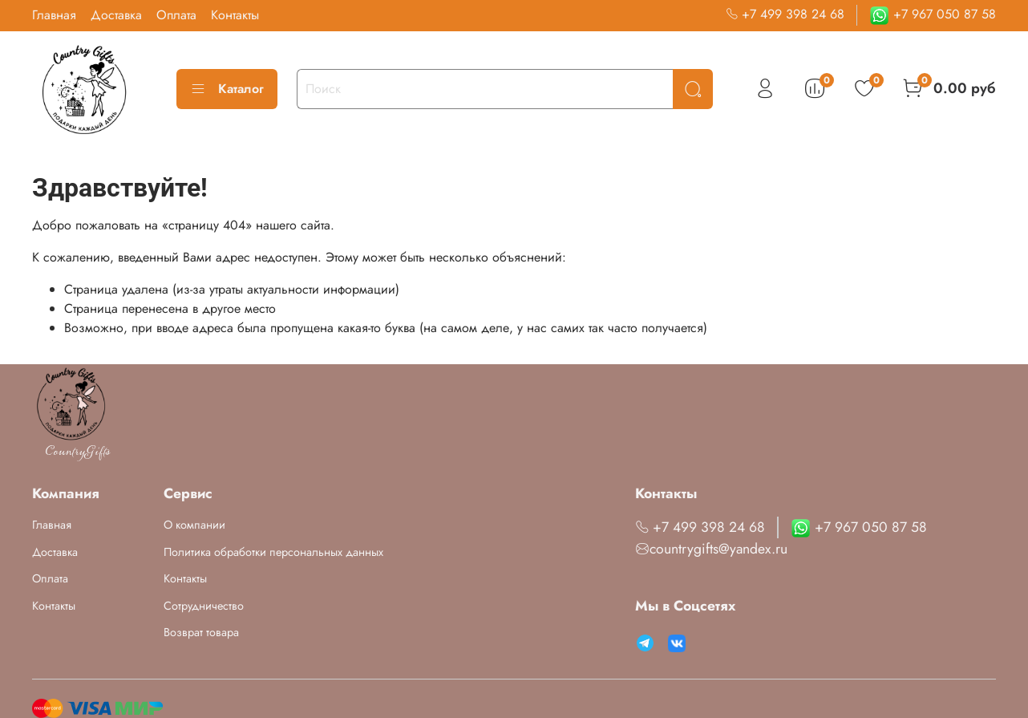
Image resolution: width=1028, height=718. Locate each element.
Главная (54, 15)
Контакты (235, 15)
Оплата (176, 15)
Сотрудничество (204, 606)
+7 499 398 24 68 (785, 14)
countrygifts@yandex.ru (711, 548)
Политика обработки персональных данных (273, 552)
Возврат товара (201, 632)
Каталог (227, 88)
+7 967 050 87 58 (932, 14)
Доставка (116, 15)
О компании (194, 525)
